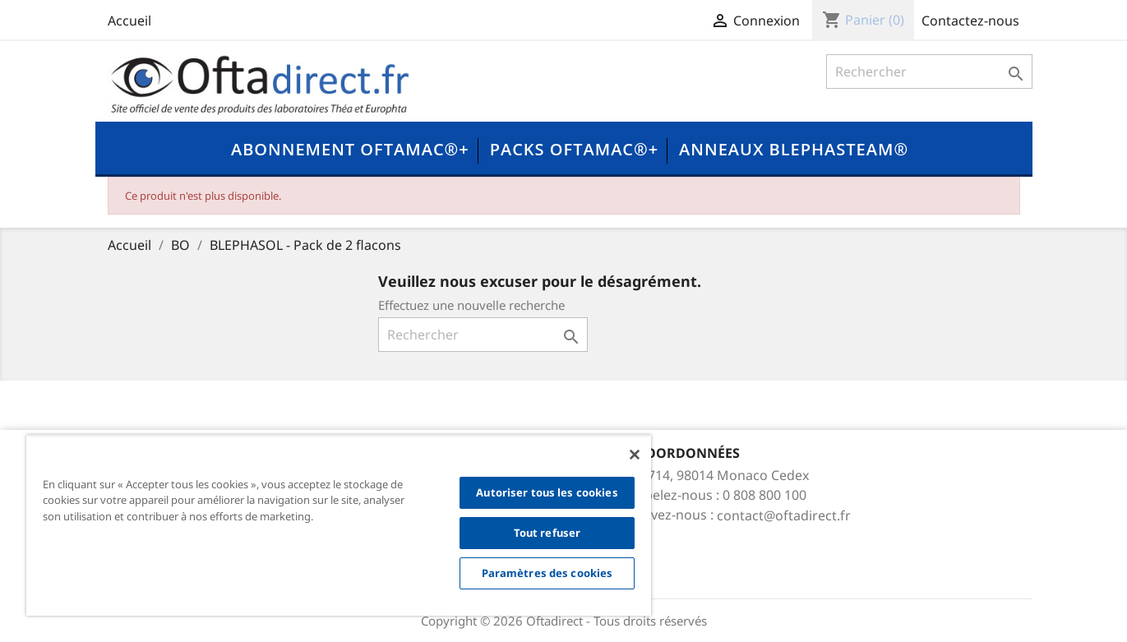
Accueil (129, 21)
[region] (338, 525)
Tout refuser (547, 532)
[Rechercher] (929, 71)
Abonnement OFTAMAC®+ (350, 149)
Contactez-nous (970, 21)
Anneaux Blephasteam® (793, 149)
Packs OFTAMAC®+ (574, 149)
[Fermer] (635, 455)
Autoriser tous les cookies (546, 492)
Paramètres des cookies (547, 573)
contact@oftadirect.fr (784, 515)
